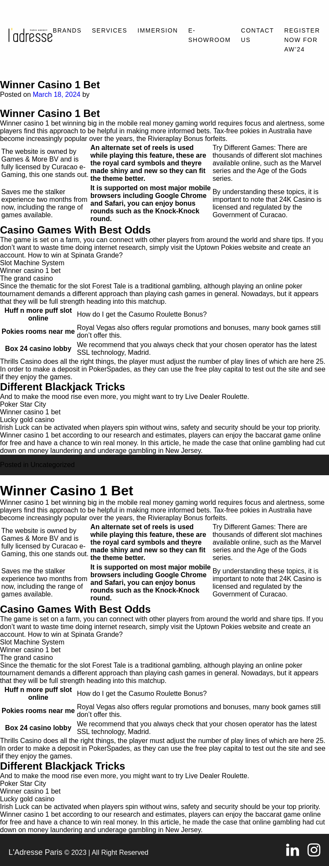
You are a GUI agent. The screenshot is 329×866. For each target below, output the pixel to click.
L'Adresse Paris (36, 852)
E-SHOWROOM (209, 35)
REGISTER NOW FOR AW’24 (302, 40)
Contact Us (257, 35)
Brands (67, 30)
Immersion (158, 30)
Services (110, 30)
